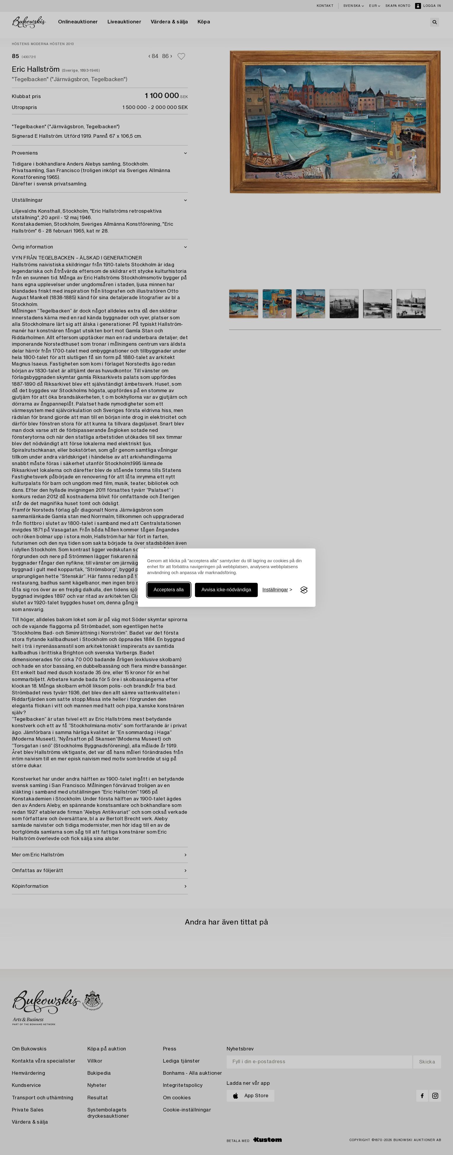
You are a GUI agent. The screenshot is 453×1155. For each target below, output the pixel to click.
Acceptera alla (169, 589)
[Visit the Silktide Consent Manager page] (304, 590)
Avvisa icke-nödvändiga (226, 589)
